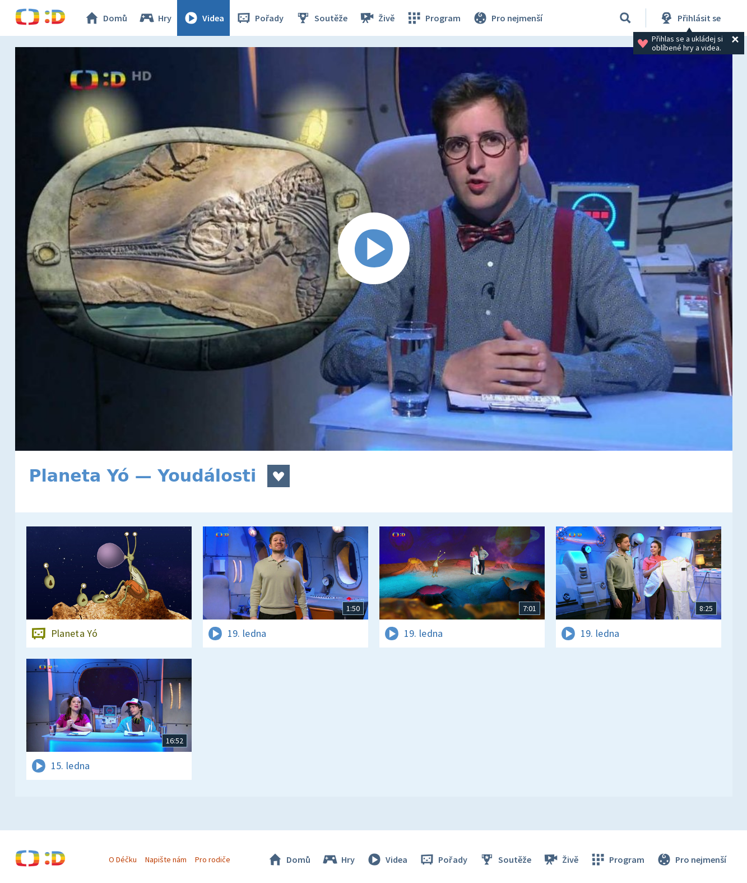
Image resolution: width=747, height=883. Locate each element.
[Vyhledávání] (625, 18)
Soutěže (321, 18)
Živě (377, 18)
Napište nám (166, 859)
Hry (154, 18)
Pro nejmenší (507, 18)
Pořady (259, 18)
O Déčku (123, 859)
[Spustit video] (373, 249)
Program (433, 18)
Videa (203, 18)
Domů (105, 18)
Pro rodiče (212, 859)
